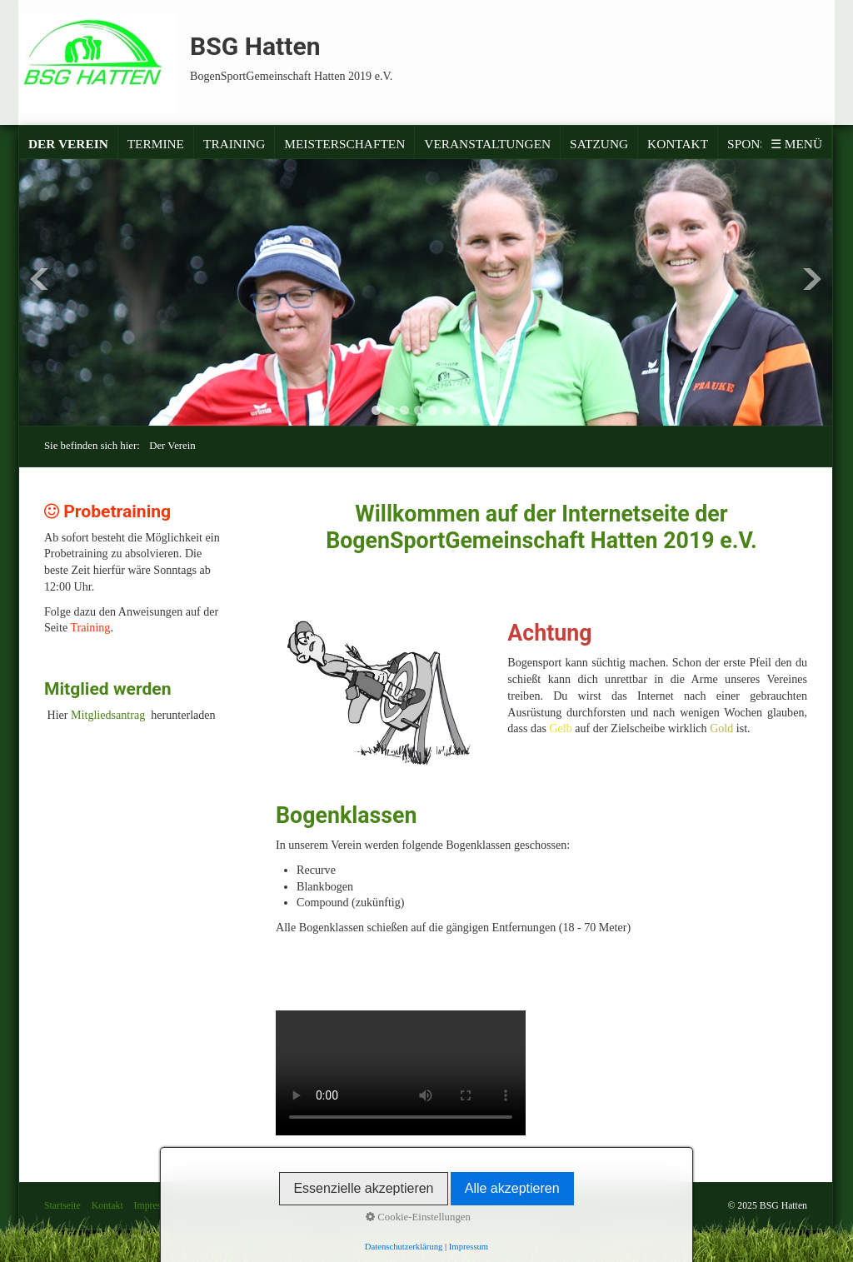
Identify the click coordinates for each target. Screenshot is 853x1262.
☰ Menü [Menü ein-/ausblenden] (796, 144)
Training (234, 144)
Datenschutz (212, 1205)
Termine (155, 144)
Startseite (62, 1205)
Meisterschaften (344, 144)
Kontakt (677, 144)
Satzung (599, 144)
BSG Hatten (255, 46)
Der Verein (68, 144)
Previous (39, 279)
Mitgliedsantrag (111, 714)
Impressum (155, 1205)
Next (812, 279)
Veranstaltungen (487, 144)
